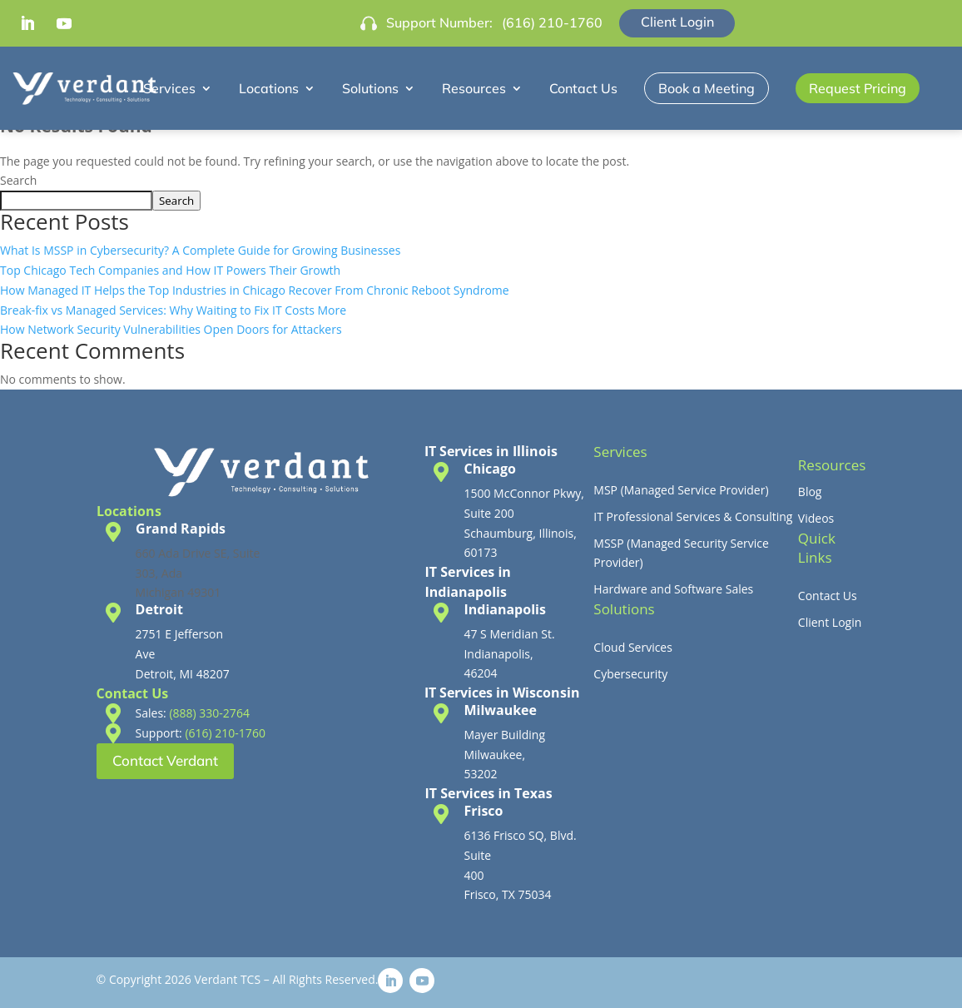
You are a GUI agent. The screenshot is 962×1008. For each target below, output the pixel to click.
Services (169, 88)
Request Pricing (857, 88)
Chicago (489, 468)
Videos (816, 518)
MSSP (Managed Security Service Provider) (681, 553)
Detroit (159, 609)
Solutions (370, 88)
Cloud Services (632, 647)
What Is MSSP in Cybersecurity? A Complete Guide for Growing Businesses (200, 250)
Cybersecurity (630, 674)
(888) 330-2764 (209, 713)
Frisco (483, 811)
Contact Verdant (165, 760)
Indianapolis (504, 609)
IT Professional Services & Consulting (692, 516)
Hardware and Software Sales (673, 589)
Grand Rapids (181, 528)
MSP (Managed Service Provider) (680, 490)
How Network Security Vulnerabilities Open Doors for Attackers (171, 329)
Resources (474, 88)
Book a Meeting (706, 88)
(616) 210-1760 (552, 22)
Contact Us (583, 88)
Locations (269, 88)
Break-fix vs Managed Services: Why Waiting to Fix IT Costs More (173, 310)
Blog (810, 491)
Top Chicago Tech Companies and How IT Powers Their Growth (170, 270)
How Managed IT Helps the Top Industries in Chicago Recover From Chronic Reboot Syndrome (254, 290)
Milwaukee (500, 710)
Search (18, 180)
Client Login (677, 21)
